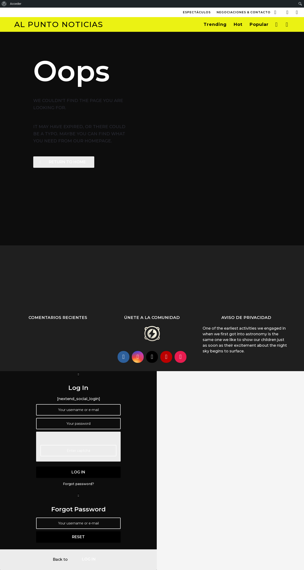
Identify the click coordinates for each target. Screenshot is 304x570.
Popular (259, 24)
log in (78, 472)
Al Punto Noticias (58, 24)
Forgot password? (78, 484)
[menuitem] (4, 4)
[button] (275, 12)
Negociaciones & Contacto (244, 12)
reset (78, 537)
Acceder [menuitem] (15, 3)
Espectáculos (197, 12)
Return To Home (62, 162)
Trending (215, 24)
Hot (238, 24)
